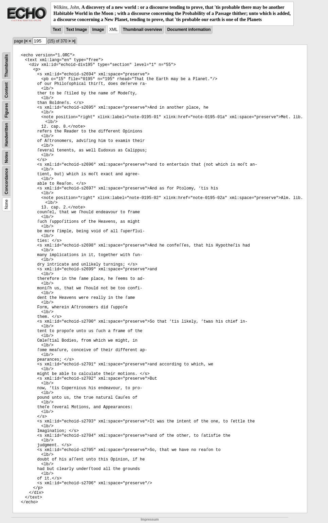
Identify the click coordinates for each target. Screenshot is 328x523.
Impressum (150, 519)
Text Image (76, 29)
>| (73, 41)
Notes (6, 157)
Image (98, 29)
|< (26, 41)
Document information (189, 29)
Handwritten (6, 134)
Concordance (6, 181)
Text (57, 29)
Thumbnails (6, 65)
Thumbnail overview (142, 29)
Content (6, 89)
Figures (6, 110)
